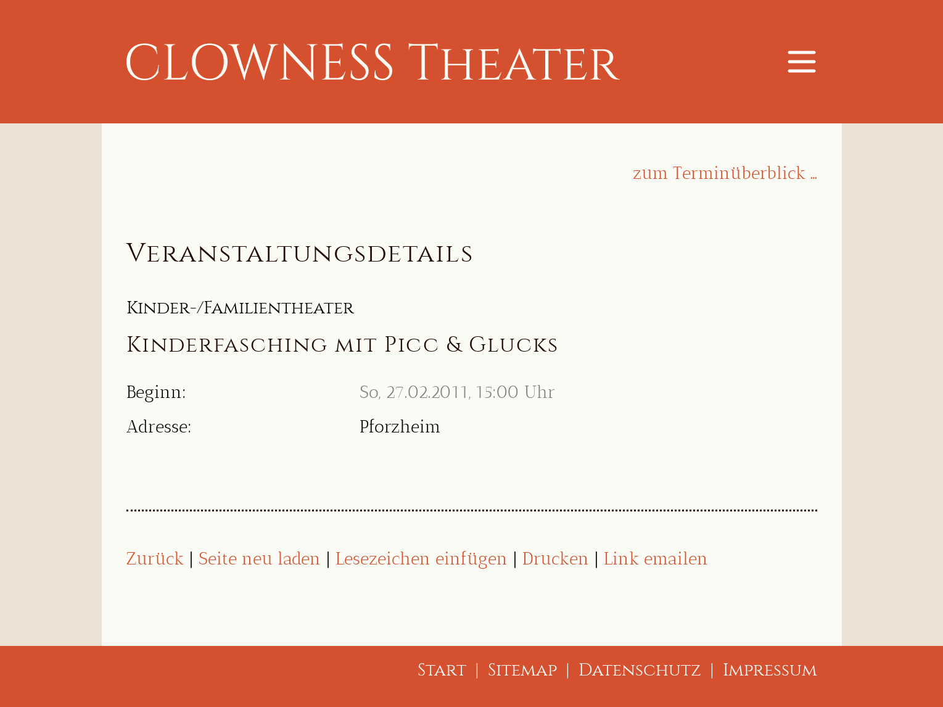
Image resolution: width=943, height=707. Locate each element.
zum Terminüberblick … (725, 173)
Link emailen (656, 558)
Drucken (555, 558)
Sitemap (522, 669)
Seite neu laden (260, 558)
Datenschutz (640, 669)
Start (442, 669)
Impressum (770, 669)
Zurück (155, 558)
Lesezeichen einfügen (422, 558)
